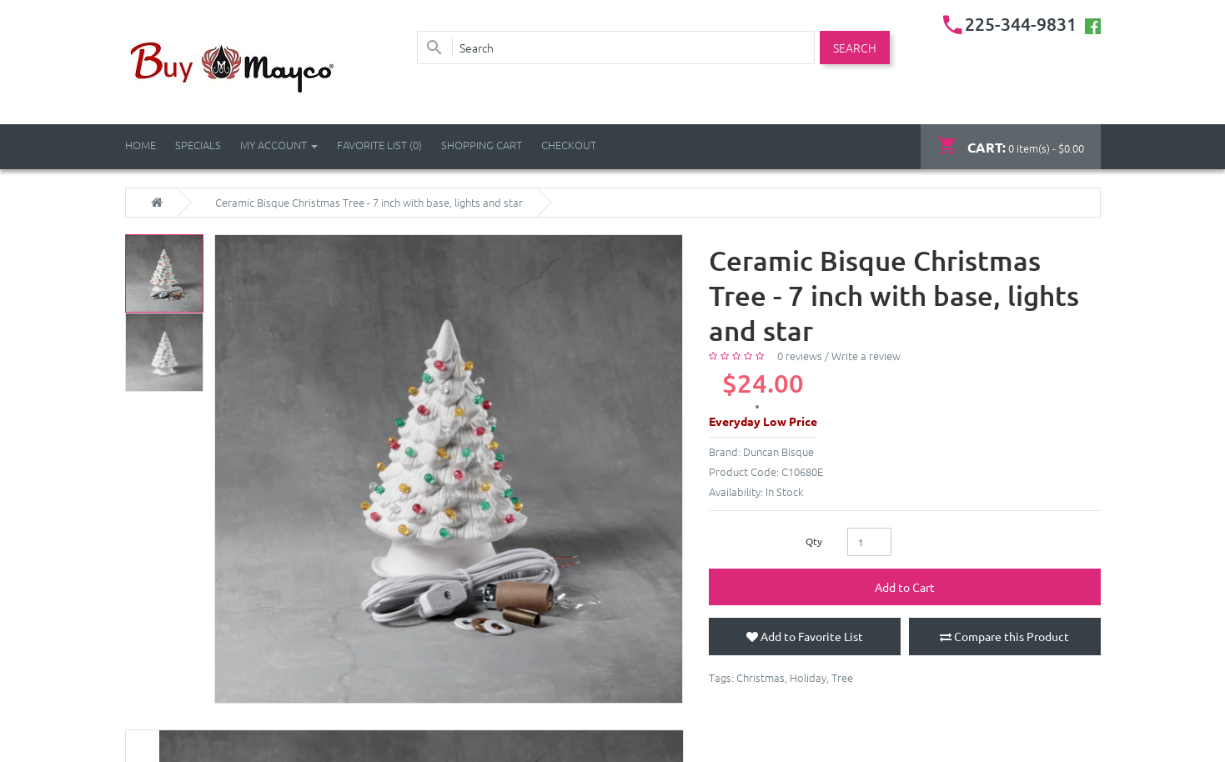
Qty (814, 541)
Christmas (760, 677)
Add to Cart (905, 586)
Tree (842, 677)
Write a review (866, 355)
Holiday (808, 677)
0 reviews (799, 355)
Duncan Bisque (778, 451)
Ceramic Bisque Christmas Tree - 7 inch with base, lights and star (369, 202)
